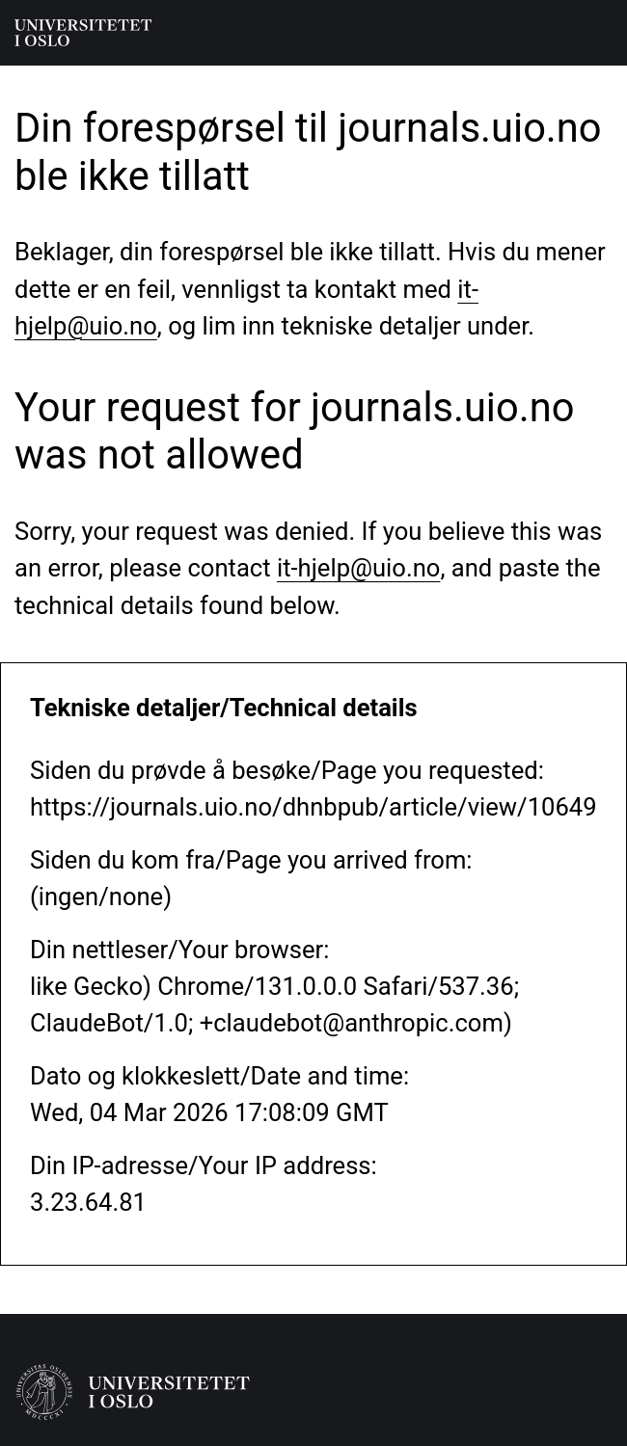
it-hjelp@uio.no (358, 567)
